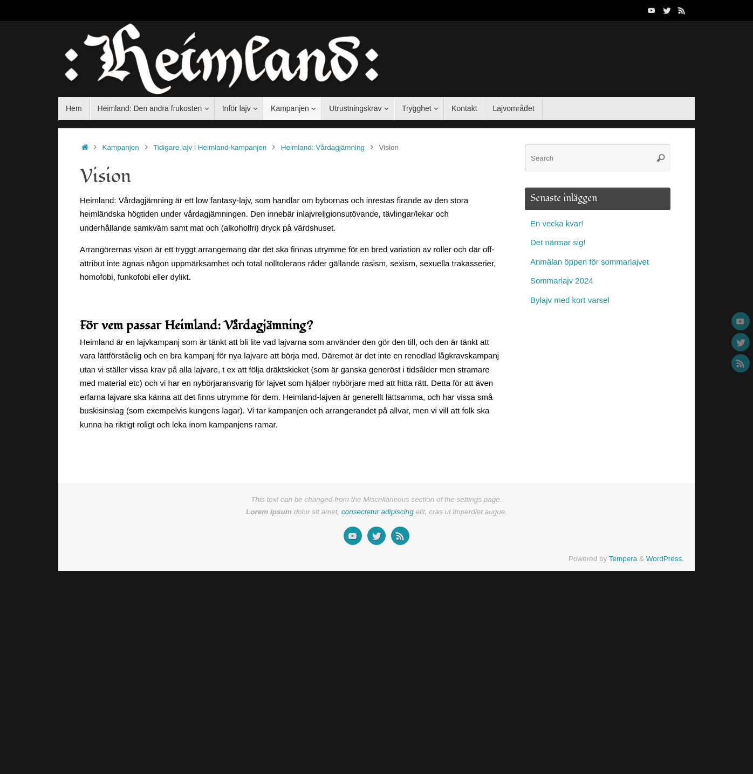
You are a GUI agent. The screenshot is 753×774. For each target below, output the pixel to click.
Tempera (623, 559)
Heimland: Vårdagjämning (323, 147)
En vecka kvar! (556, 223)
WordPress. (665, 559)
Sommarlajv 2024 (561, 280)
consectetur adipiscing (377, 512)
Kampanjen (120, 147)
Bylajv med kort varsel (570, 300)
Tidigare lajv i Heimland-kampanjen (209, 147)
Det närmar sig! (558, 242)
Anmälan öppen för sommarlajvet (589, 261)
